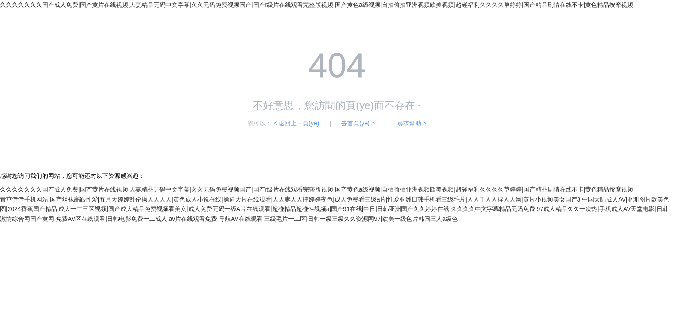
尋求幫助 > (411, 123)
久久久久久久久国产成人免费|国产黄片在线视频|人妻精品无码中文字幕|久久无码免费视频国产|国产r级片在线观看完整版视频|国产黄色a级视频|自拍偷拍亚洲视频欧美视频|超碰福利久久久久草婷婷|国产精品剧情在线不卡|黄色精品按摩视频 (316, 4)
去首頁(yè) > (358, 123)
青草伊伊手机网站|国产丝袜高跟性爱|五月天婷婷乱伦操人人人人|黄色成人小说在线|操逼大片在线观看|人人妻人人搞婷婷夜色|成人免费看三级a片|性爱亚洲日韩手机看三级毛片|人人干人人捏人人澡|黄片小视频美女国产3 (290, 199)
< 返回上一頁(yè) (296, 123)
